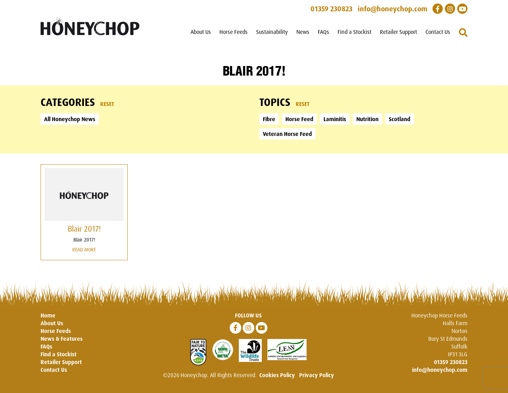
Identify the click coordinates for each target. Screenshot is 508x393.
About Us (200, 31)
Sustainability (272, 31)
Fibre (269, 119)
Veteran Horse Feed (287, 133)
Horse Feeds (233, 31)
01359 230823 (450, 361)
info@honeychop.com (439, 369)
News (302, 31)
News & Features (62, 338)
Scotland (399, 119)
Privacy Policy (316, 375)
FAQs (323, 31)
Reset (107, 103)
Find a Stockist (354, 31)
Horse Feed (299, 119)
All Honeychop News (69, 119)
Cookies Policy (277, 375)
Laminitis (334, 119)
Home (48, 315)
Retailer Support (398, 31)
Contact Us (437, 31)
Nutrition (367, 119)
